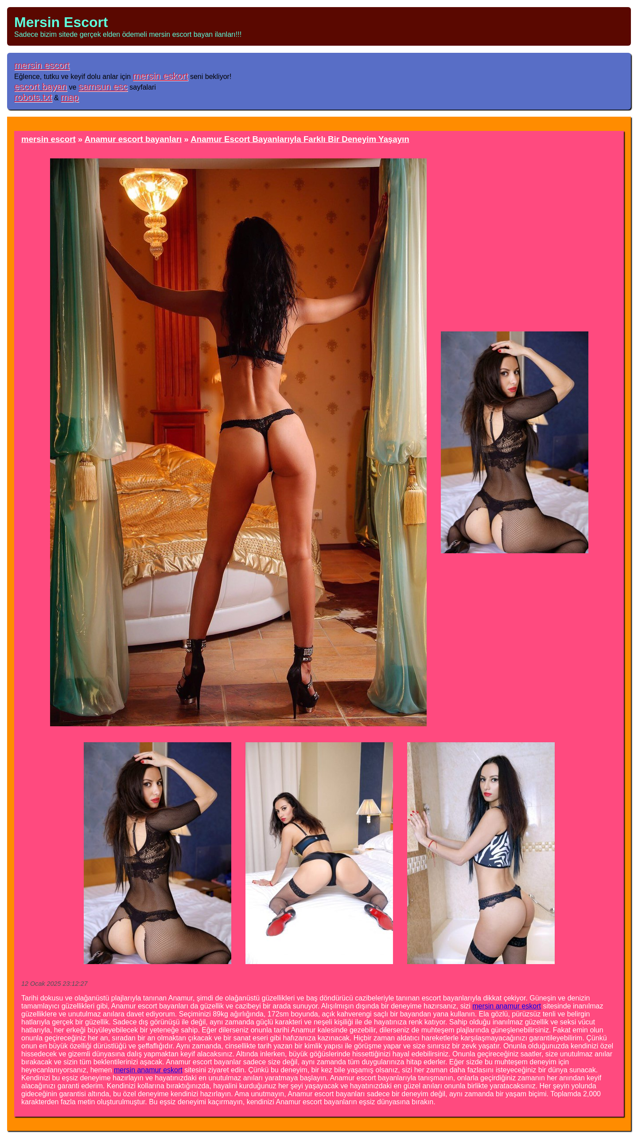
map (69, 97)
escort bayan (40, 86)
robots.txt (33, 97)
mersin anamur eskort (506, 1006)
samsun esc (103, 86)
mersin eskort (160, 76)
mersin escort (42, 65)
